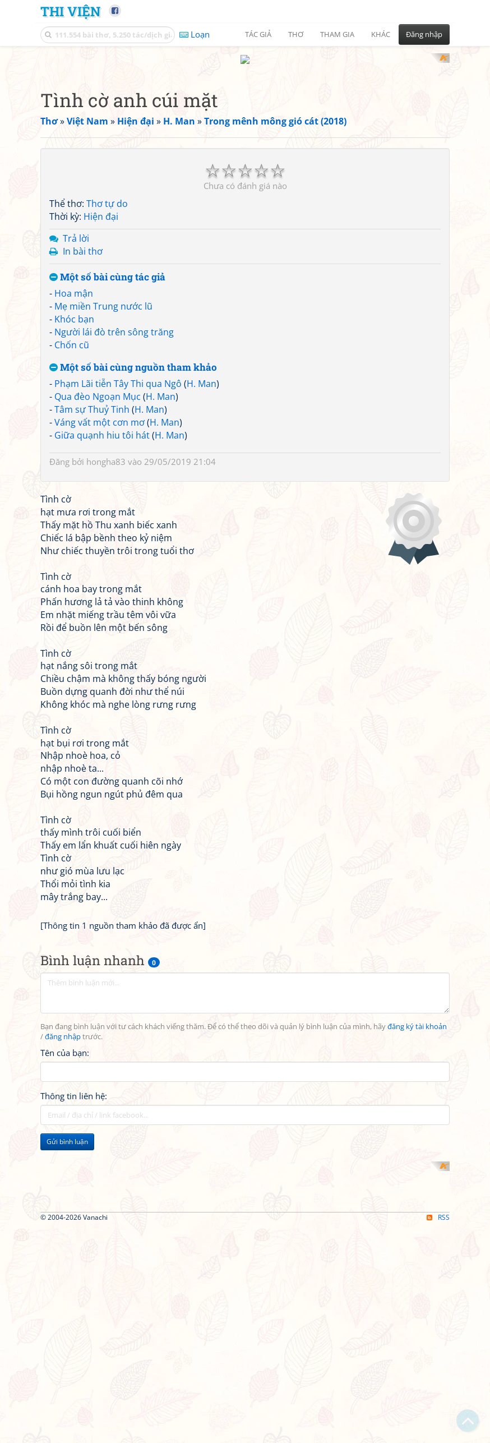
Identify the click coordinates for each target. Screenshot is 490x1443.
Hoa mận (73, 440)
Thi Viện (70, 11)
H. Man (201, 530)
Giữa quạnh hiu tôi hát (102, 581)
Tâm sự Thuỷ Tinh (92, 556)
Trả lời (76, 385)
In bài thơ (83, 397)
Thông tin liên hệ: (73, 1399)
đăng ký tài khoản (417, 1330)
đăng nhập (63, 1340)
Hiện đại (101, 363)
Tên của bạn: (64, 1356)
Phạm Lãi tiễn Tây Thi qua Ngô (118, 530)
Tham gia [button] (337, 34)
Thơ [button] (295, 34)
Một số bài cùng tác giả (107, 423)
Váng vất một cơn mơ (99, 569)
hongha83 (106, 608)
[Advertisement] (245, 131)
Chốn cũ (71, 491)
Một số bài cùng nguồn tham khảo (133, 514)
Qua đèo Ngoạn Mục (97, 543)
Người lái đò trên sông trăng (114, 478)
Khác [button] (380, 34)
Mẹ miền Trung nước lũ (103, 453)
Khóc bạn (74, 465)
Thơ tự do (107, 350)
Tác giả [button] (258, 34)
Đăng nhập (424, 34)
